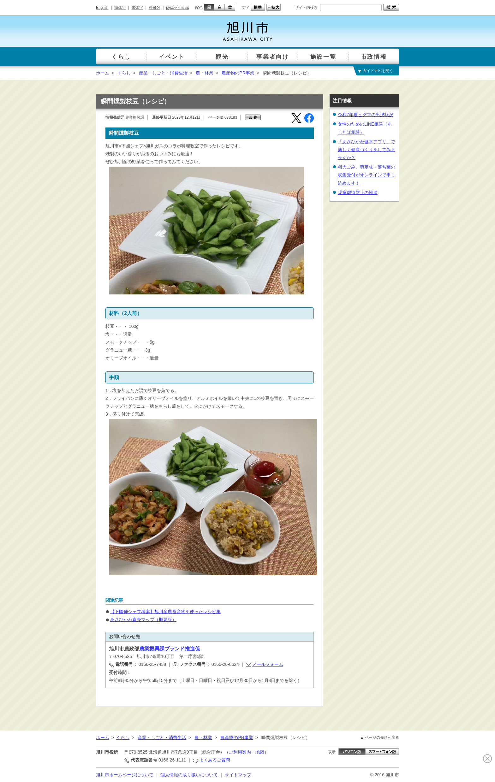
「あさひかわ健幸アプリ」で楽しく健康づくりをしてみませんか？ (366, 149)
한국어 (154, 7)
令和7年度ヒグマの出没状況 (365, 114)
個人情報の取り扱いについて (189, 774)
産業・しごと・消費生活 (163, 72)
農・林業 (204, 72)
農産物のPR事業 (238, 72)
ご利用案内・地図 (246, 752)
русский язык (177, 7)
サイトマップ (238, 774)
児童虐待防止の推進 (358, 192)
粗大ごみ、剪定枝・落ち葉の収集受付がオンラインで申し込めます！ (366, 174)
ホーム (102, 72)
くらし (124, 72)
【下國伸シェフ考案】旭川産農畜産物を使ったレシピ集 (165, 611)
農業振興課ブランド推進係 (169, 648)
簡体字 (120, 7)
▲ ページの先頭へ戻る (379, 737)
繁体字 (137, 7)
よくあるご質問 (214, 759)
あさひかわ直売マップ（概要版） (143, 619)
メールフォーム (267, 664)
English (102, 7)
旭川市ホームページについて (124, 774)
